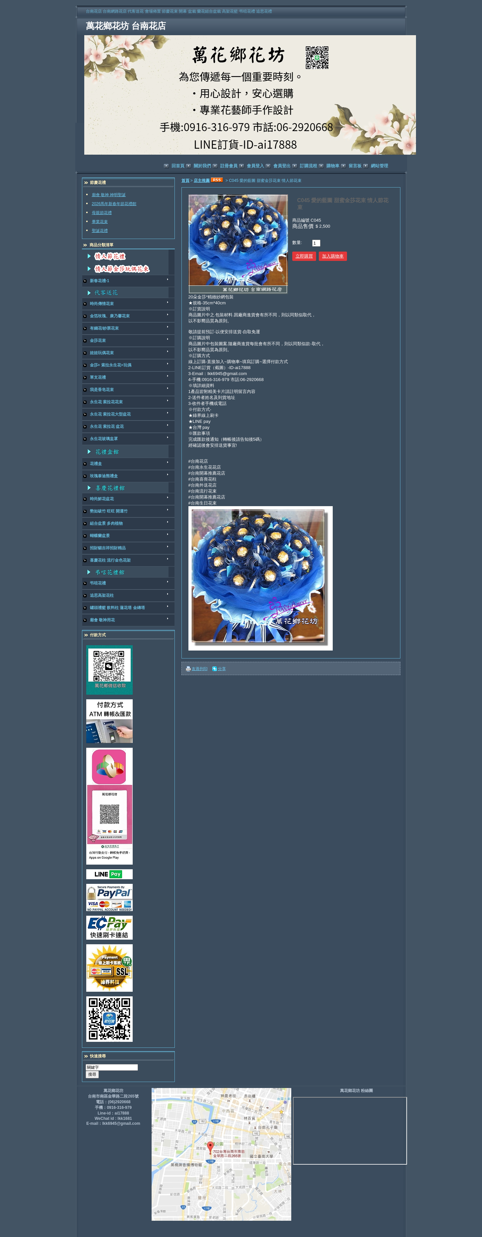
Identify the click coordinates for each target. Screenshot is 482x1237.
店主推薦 (202, 180)
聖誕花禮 (100, 230)
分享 (222, 668)
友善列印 (200, 668)
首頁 (185, 180)
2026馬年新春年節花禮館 (114, 203)
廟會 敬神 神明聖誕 (109, 195)
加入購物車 (333, 256)
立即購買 (304, 256)
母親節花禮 (102, 212)
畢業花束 (100, 221)
